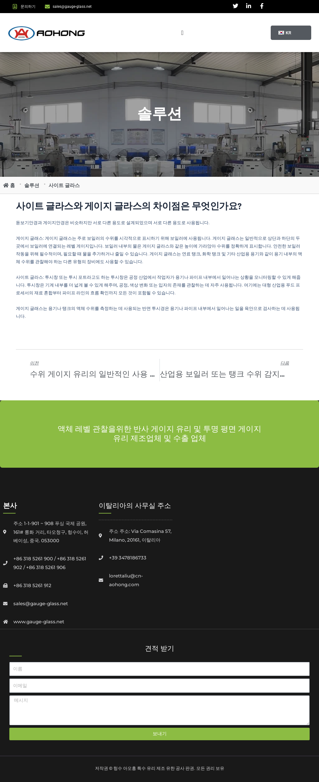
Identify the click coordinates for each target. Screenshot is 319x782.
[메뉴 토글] (182, 33)
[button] (284, 33)
